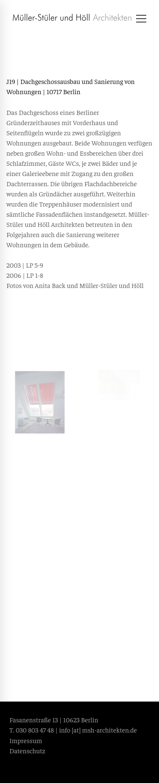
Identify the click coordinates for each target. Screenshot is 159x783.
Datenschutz (27, 750)
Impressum (25, 740)
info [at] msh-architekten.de (98, 729)
